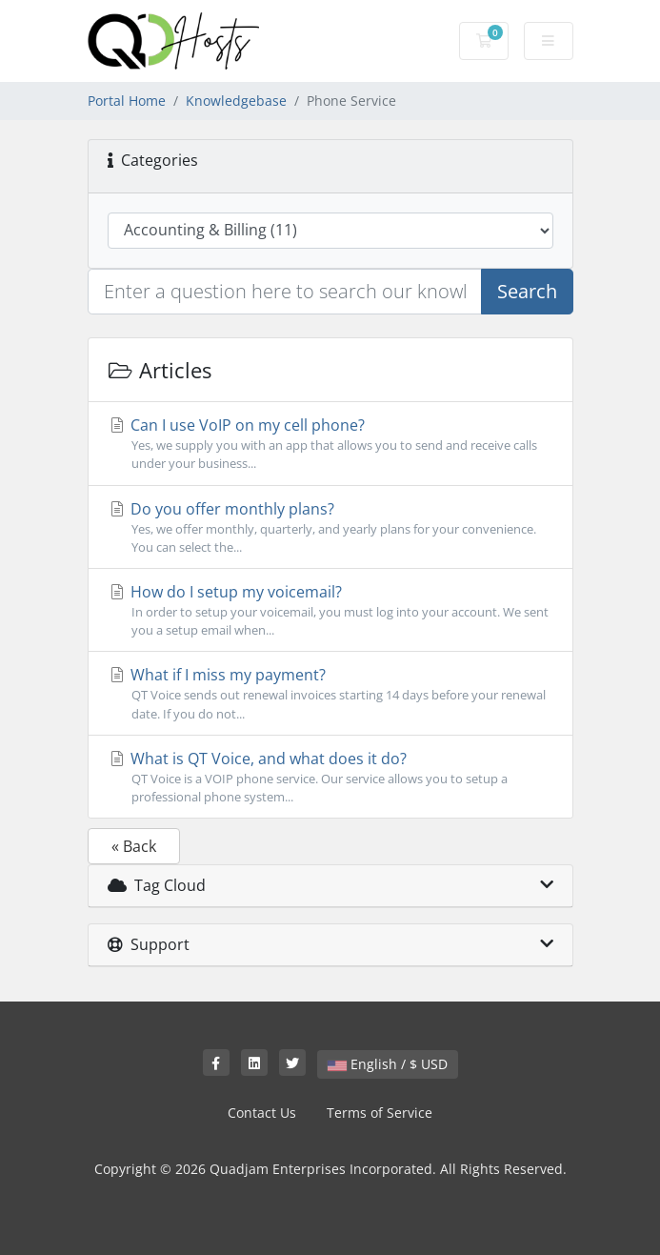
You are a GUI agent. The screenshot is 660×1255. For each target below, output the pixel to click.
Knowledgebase (236, 100)
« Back (133, 846)
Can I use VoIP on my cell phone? (330, 444)
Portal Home (127, 100)
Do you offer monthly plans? (330, 527)
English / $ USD (388, 1064)
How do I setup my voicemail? (330, 610)
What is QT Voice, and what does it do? (330, 777)
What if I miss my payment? (330, 693)
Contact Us (262, 1112)
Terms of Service (379, 1112)
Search (527, 291)
